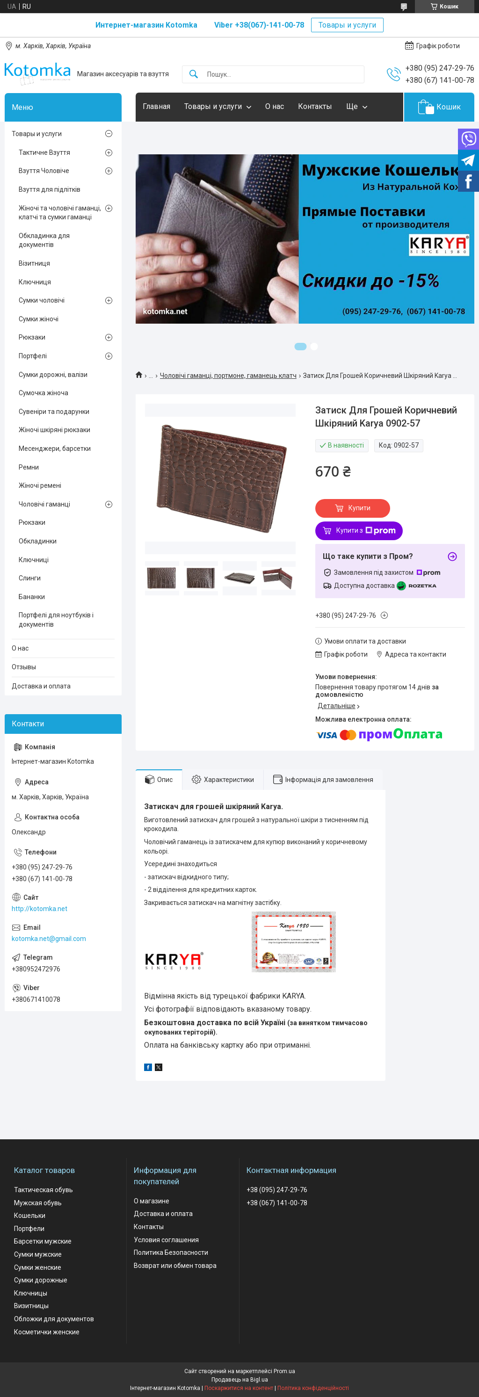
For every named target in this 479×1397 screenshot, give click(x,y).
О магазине (151, 1201)
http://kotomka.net (39, 908)
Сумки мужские (38, 1254)
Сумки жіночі (38, 319)
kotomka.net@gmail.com (49, 938)
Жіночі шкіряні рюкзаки (54, 430)
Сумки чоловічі (42, 300)
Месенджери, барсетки (55, 448)
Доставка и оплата (41, 686)
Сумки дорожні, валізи (53, 374)
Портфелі (33, 356)
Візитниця (34, 263)
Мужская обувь (38, 1203)
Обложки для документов (54, 1319)
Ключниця (35, 282)
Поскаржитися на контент (238, 1388)
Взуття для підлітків (49, 189)
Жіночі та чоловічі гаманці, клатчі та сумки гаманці (60, 212)
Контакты (315, 106)
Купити (359, 508)
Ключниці (34, 560)
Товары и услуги (347, 25)
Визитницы (31, 1306)
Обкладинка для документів (44, 240)
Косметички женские (47, 1332)
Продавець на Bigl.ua (239, 1379)
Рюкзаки (32, 337)
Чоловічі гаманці (44, 504)
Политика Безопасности (171, 1252)
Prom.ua (284, 1371)
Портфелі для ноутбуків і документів (56, 619)
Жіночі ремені (40, 485)
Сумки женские (37, 1267)
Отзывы (24, 667)
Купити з (366, 531)
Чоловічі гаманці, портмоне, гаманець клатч (228, 375)
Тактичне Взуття (44, 152)
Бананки (32, 597)
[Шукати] (193, 74)
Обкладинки (38, 541)
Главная (156, 106)
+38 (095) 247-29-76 (277, 1190)
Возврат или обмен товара (175, 1265)
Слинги (30, 578)
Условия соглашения (166, 1240)
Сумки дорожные (40, 1280)
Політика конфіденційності (313, 1388)
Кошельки (29, 1215)
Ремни (29, 467)
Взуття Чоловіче (44, 170)
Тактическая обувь (43, 1190)
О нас (274, 106)
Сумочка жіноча (43, 393)
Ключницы (30, 1293)
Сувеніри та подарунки (54, 411)
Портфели (29, 1228)
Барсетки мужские (43, 1241)
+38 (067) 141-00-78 (277, 1203)
